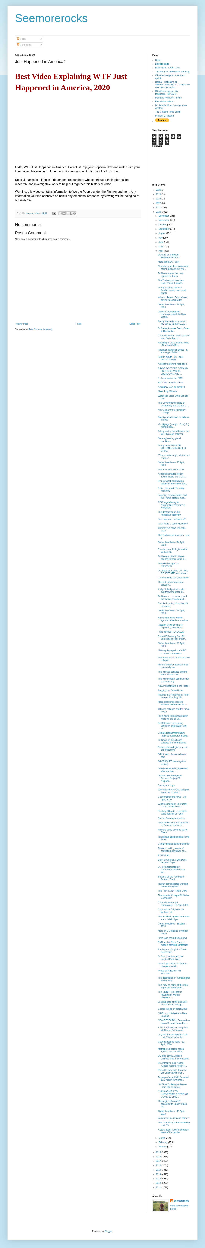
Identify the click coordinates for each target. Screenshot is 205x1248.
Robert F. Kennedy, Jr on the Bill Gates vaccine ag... (172, 1071)
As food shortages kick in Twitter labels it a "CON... (172, 475)
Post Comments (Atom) (40, 329)
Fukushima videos (164, 101)
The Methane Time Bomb (168, 112)
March (162, 1138)
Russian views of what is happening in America (170, 626)
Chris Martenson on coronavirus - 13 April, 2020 (173, 903)
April (161, 251)
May (161, 246)
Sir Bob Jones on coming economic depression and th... (172, 726)
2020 (159, 212)
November (164, 220)
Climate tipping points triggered (173, 844)
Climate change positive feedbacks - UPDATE (167, 92)
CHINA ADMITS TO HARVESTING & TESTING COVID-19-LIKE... (173, 1094)
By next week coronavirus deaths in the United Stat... (172, 482)
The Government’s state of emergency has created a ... (173, 404)
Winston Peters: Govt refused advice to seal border (173, 298)
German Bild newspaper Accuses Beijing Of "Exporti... (170, 778)
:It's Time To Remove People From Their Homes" (172, 1085)
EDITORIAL (164, 855)
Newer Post (22, 324)
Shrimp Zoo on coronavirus (171, 818)
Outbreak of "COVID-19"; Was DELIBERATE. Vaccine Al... (173, 572)
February (163, 1142)
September (164, 229)
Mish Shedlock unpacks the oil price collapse (173, 666)
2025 (159, 190)
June (161, 242)
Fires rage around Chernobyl (172, 938)
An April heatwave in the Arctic (173, 686)
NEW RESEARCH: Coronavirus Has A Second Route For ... (174, 1021)
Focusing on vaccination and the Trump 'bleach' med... (172, 496)
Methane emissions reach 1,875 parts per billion (171, 1050)
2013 (159, 1178)
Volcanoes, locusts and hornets (173, 1118)
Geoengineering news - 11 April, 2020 (171, 1043)
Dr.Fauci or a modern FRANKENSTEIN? (168, 256)
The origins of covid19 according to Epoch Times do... (172, 1104)
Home (79, 324)
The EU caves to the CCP (171, 469)
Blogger (108, 1231)
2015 (159, 1169)
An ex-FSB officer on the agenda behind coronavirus (173, 619)
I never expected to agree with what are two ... (173, 769)
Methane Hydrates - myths (168, 97)
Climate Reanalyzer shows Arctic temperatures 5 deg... (173, 734)
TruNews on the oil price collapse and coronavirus (172, 741)
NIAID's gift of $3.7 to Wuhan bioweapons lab (172, 965)
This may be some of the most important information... (173, 986)
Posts (21, 39)
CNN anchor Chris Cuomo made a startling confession (173, 943)
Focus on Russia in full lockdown (169, 972)
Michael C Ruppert (164, 115)
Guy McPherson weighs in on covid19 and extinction (172, 1036)
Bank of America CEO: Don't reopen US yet (172, 861)
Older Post (134, 324)
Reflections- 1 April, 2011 (167, 67)
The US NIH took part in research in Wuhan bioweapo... (170, 995)
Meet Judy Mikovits (167, 391)
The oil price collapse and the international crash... (172, 673)
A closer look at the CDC (170, 378)
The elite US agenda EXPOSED (168, 565)
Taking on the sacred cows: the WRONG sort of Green (173, 432)
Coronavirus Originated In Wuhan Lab (171, 910)
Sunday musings (166, 785)
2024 (159, 194)
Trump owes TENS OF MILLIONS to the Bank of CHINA (172, 448)
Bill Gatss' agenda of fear (170, 382)
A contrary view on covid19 (171, 387)
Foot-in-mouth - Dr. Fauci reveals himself (170, 358)
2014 (159, 1174)
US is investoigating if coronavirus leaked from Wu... (171, 870)
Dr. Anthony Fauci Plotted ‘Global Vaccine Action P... (172, 1064)
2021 (159, 207)
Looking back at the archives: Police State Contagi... (172, 1003)
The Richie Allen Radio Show (172, 891)
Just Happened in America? (172, 519)
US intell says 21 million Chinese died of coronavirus (173, 1057)
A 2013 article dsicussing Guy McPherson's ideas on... (173, 1028)
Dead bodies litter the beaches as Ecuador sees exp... (173, 824)
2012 (159, 1183)
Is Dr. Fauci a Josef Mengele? (173, 523)
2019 (159, 1152)
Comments (24, 44)
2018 (159, 1156)
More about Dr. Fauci (168, 262)
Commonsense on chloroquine (173, 577)
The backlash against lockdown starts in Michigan (173, 918)
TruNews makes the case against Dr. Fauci (170, 274)
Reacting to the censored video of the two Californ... (173, 344)
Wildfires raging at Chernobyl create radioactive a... (172, 805)
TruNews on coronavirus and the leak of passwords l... (172, 597)
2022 (159, 203)
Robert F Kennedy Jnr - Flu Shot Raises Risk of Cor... (172, 637)
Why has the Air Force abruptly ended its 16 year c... (173, 791)
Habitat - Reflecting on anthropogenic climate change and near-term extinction (172, 85)
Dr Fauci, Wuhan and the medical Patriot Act (170, 957)
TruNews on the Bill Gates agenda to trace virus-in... (172, 557)
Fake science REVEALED (171, 631)
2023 (159, 198)
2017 (159, 1161)
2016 (159, 1165)
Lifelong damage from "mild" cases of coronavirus (172, 651)
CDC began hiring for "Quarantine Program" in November (171, 505)
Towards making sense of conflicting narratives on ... (172, 849)
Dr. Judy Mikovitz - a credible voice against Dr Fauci (172, 812)
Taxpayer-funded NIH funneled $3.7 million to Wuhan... (173, 1078)
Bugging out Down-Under (170, 690)
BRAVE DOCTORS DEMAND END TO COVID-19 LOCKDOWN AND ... (173, 371)
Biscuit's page (162, 64)
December (164, 215)
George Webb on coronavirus (173, 1009)
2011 (159, 1187)
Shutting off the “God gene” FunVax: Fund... (171, 878)
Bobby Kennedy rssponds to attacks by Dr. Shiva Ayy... (172, 322)
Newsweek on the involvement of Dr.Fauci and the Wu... (173, 267)
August (162, 233)
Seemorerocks (51, 18)
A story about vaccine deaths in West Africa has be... (173, 1131)
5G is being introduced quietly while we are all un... (173, 717)
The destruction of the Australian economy (169, 513)
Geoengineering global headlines (169, 439)
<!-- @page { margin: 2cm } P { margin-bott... (173, 425)
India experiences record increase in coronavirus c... (173, 703)
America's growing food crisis (172, 364)
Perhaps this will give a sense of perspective (173, 748)
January (163, 1146)
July (161, 237)
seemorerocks (181, 1201)
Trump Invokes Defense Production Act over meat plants (172, 290)
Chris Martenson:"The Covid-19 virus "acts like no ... (174, 336)
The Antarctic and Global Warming (172, 71)
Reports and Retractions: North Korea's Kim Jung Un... (173, 696)
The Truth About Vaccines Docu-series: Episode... (171, 281)
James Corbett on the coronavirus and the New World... (172, 314)
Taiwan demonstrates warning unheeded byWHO (173, 885)
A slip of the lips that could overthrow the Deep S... (171, 590)
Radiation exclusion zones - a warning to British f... (173, 351)
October (163, 224)
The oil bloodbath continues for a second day (173, 680)
